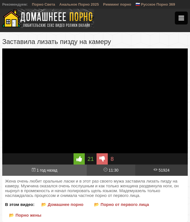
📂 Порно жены (25, 215)
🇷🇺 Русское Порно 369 (155, 4)
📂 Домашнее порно (62, 204)
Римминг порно (117, 4)
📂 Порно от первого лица (121, 204)
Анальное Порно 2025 (79, 4)
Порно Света (43, 4)
